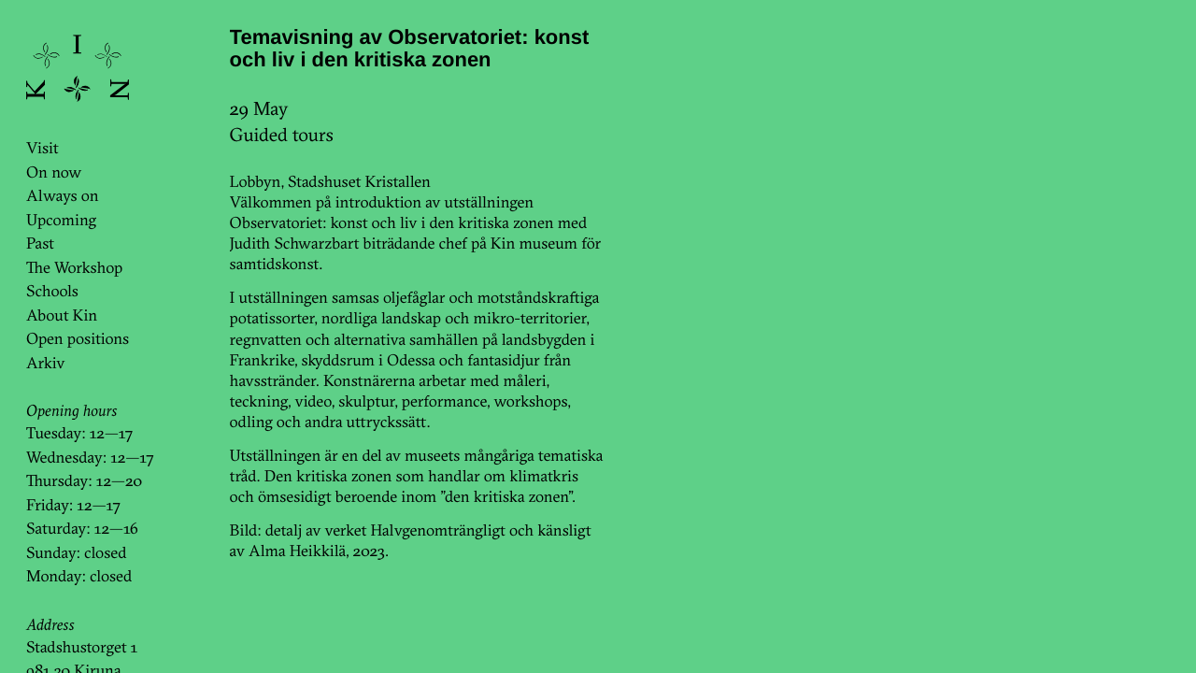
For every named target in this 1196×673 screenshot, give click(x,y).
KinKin (77, 68)
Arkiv (45, 363)
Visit (42, 148)
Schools (52, 291)
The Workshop (74, 268)
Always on (62, 196)
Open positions (77, 339)
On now (53, 172)
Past (40, 243)
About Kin (61, 315)
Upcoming (61, 220)
